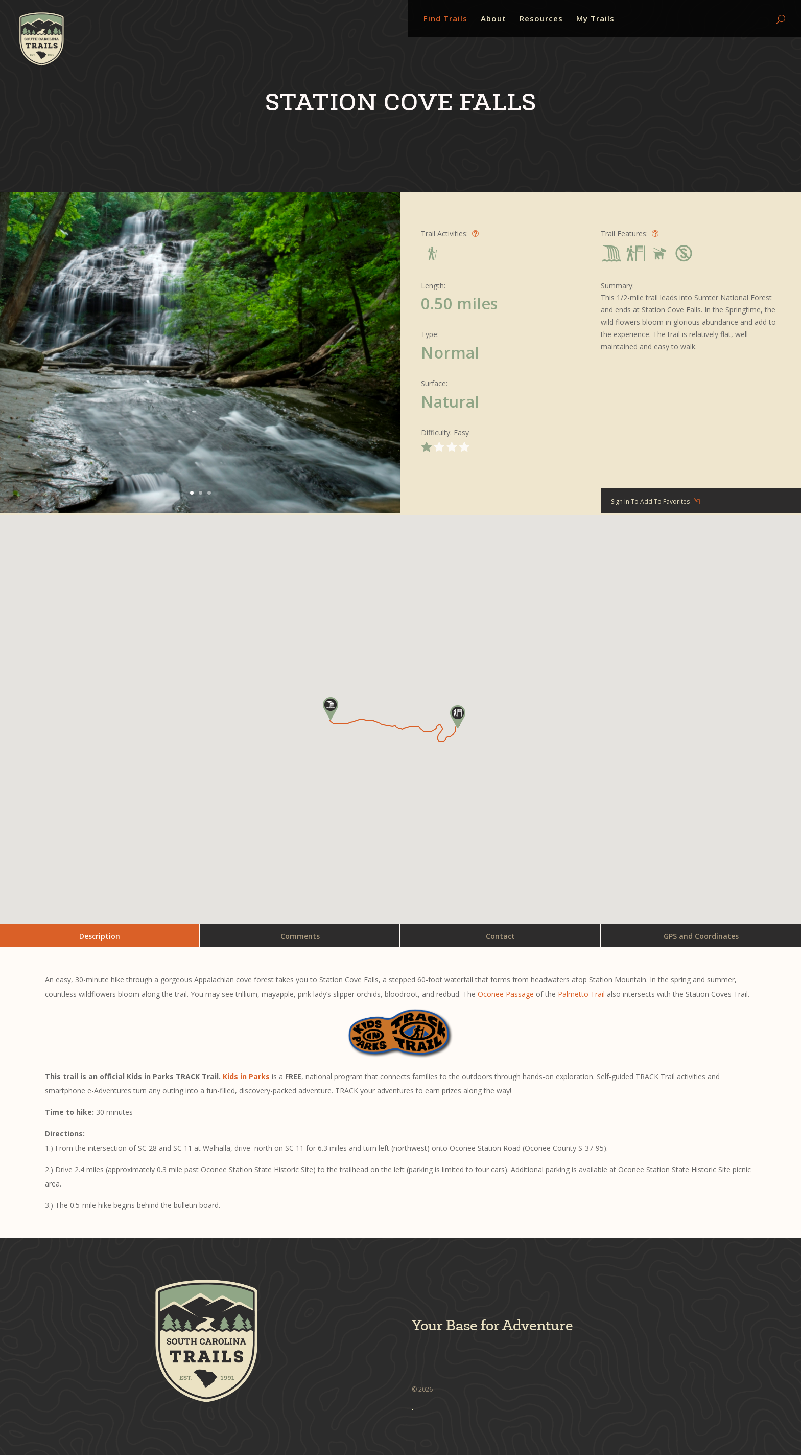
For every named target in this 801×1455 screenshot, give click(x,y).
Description (99, 936)
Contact (500, 936)
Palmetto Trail (581, 994)
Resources (541, 19)
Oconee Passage (506, 994)
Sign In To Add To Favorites (650, 501)
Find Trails (445, 19)
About (493, 19)
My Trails (595, 19)
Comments (300, 936)
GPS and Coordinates (701, 936)
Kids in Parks (246, 1076)
